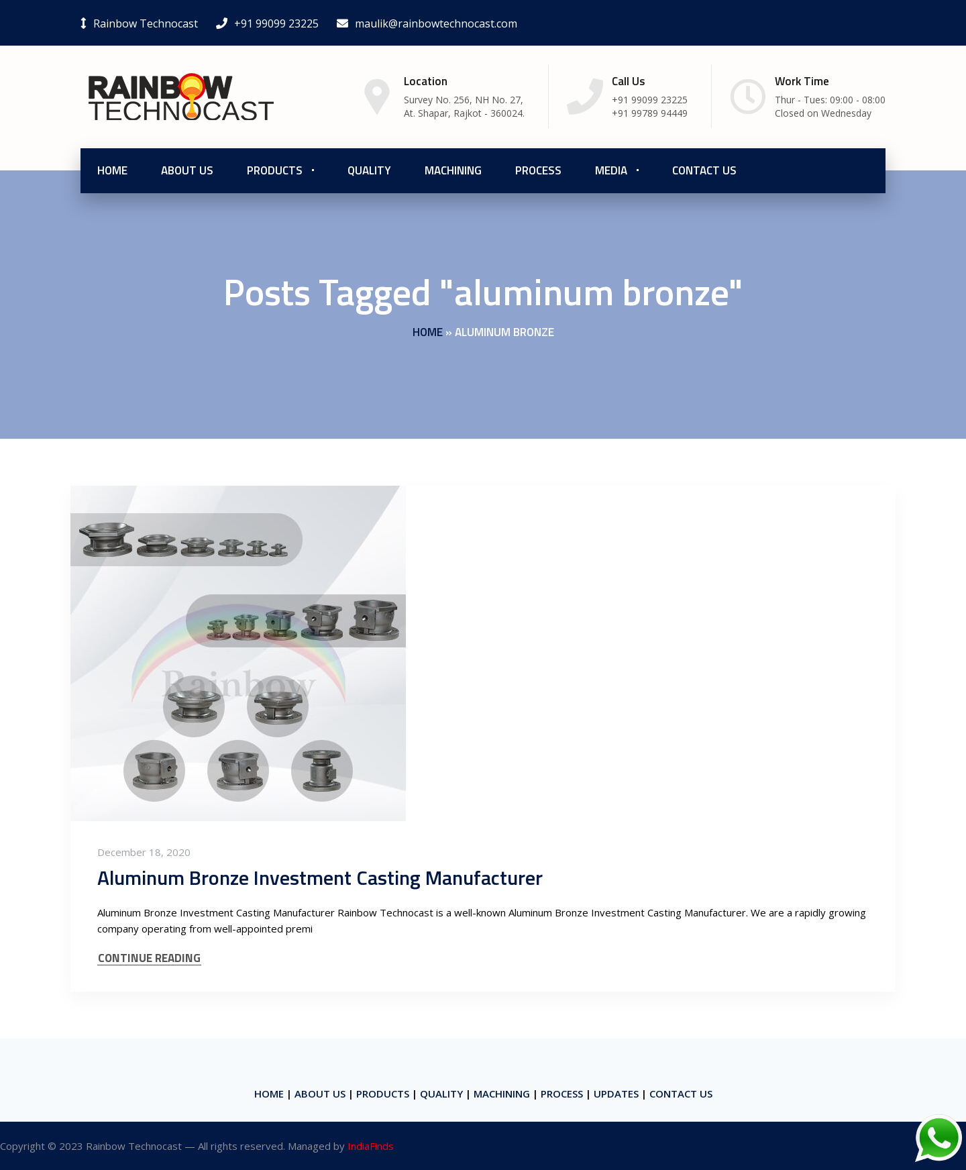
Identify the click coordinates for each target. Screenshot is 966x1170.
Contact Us (704, 170)
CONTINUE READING (149, 958)
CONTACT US (680, 1093)
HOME (269, 1093)
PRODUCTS (382, 1093)
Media (611, 170)
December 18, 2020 (144, 852)
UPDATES (616, 1093)
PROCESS (562, 1093)
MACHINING (502, 1093)
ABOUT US (319, 1093)
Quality (369, 170)
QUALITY (441, 1093)
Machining (453, 170)
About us (187, 170)
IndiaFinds (370, 1146)
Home (112, 170)
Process (538, 170)
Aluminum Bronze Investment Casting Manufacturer (320, 877)
